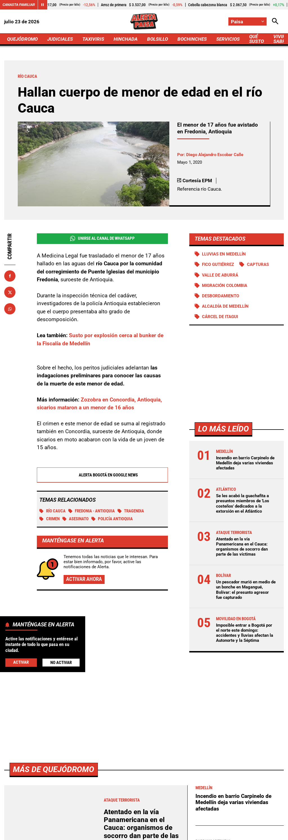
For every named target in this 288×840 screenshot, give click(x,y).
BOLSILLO (157, 39)
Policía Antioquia (112, 519)
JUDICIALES (60, 39)
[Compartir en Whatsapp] (9, 308)
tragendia (131, 511)
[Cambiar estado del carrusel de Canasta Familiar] (42, 5)
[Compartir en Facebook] (9, 276)
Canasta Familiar (19, 5)
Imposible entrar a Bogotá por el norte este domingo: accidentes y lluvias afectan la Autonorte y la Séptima (244, 633)
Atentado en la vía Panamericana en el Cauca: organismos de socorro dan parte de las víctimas (242, 547)
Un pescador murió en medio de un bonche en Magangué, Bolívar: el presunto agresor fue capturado (246, 589)
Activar (21, 662)
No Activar (61, 662)
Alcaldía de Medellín (225, 306)
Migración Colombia (224, 285)
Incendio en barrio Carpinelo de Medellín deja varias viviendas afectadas (245, 463)
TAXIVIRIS (93, 39)
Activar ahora (84, 579)
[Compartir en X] (9, 292)
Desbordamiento (220, 295)
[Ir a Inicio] (144, 21)
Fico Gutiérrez (218, 264)
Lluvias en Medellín (224, 254)
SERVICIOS (228, 39)
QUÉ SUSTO (256, 39)
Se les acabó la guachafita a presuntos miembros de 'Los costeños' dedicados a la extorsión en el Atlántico (242, 503)
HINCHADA (126, 39)
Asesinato (75, 519)
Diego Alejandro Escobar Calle (214, 154)
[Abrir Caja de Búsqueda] (275, 21)
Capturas (258, 264)
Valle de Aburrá (220, 275)
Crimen (49, 519)
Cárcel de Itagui (220, 316)
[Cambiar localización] (247, 21)
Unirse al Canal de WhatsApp (102, 238)
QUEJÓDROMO (22, 39)
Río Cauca (52, 511)
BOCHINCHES (192, 39)
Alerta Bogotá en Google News (102, 475)
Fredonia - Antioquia (91, 511)
